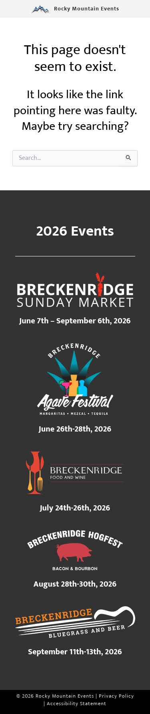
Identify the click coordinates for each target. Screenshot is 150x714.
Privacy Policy (116, 696)
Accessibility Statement (76, 704)
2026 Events (75, 231)
